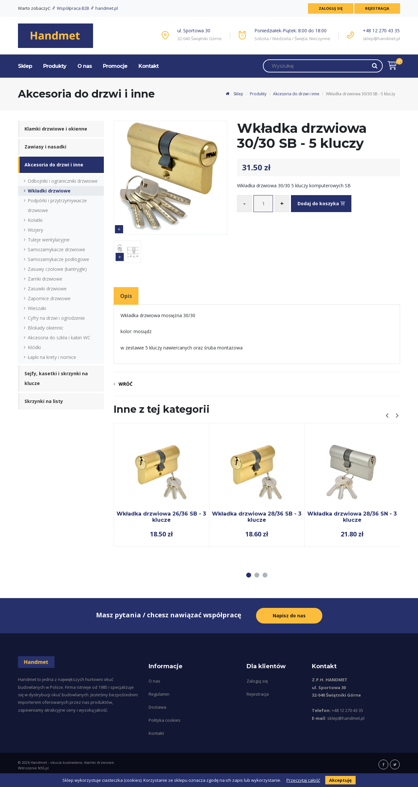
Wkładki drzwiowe (49, 191)
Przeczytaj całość (303, 780)
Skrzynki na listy (43, 401)
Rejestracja (377, 8)
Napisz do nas (289, 615)
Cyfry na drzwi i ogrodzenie (56, 318)
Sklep (25, 66)
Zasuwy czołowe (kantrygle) (57, 269)
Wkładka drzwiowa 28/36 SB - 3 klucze (256, 517)
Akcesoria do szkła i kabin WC (59, 337)
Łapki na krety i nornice (52, 357)
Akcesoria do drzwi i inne (296, 94)
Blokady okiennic (45, 328)
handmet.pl (104, 8)
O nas (84, 66)
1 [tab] (248, 575)
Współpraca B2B (71, 8)
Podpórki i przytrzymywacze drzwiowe (57, 205)
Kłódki (34, 347)
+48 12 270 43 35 (381, 30)
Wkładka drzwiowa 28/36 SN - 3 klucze (352, 517)
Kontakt (148, 66)
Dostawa (157, 707)
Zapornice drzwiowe (49, 298)
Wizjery (35, 230)
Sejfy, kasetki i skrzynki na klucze (56, 378)
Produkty (54, 66)
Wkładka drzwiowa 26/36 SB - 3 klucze (161, 517)
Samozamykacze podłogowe (58, 259)
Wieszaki (37, 308)
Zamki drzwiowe (45, 279)
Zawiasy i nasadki (45, 147)
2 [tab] (256, 575)
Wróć (126, 384)
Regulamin (159, 694)
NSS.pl (43, 767)
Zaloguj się (331, 8)
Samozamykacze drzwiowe (56, 249)
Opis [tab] (126, 296)
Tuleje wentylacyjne (49, 240)
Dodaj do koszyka (321, 203)
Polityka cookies (165, 720)
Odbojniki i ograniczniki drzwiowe (63, 181)
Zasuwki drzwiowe (47, 288)
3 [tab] (265, 575)
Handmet (39, 762)
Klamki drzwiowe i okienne (55, 129)
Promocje (115, 66)
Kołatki (35, 220)
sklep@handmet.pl (381, 38)
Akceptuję (340, 780)
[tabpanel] (161, 485)
